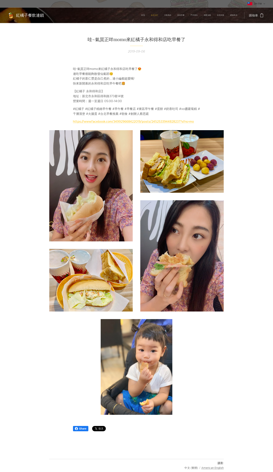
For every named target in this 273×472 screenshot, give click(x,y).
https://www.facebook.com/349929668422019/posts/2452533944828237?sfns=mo (133, 121)
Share (80, 428)
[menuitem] (196, 15)
